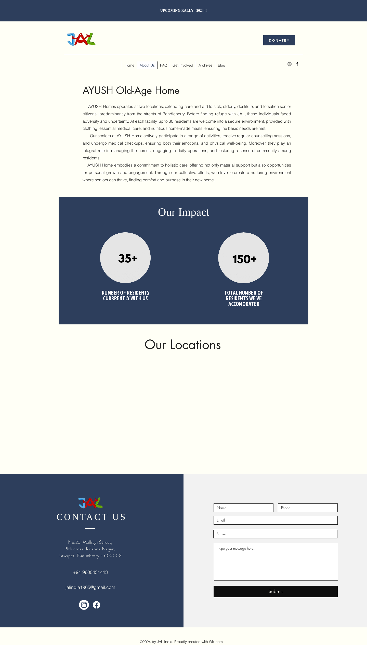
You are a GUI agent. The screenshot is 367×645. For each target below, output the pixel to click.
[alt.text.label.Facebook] (297, 64)
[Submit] (276, 591)
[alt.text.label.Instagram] (289, 64)
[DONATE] (279, 40)
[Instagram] (84, 605)
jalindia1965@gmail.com (90, 587)
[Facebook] (96, 605)
